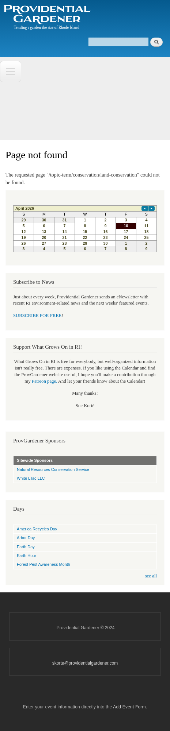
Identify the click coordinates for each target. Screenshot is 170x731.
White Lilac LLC (31, 478)
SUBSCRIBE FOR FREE (37, 315)
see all (151, 576)
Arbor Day (26, 537)
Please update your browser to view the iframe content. (85, 228)
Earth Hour (26, 555)
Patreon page (44, 381)
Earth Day (26, 547)
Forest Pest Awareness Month (43, 564)
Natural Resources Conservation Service (53, 469)
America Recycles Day (37, 529)
